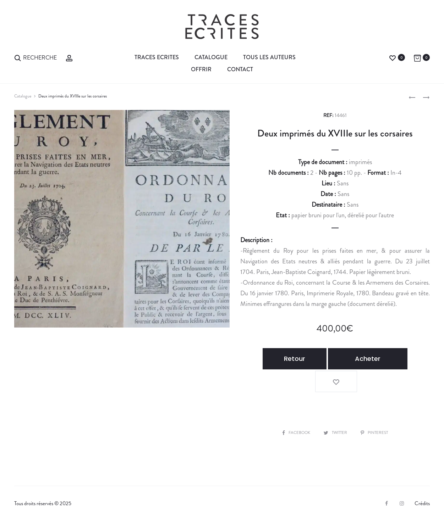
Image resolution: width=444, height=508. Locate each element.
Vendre (62, 491)
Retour (290, 358)
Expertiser (93, 491)
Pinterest (377, 408)
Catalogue (211, 57)
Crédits (422, 479)
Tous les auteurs (269, 57)
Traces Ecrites (157, 57)
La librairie (31, 491)
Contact (240, 69)
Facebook (293, 408)
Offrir (201, 69)
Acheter (355, 358)
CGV (122, 491)
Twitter (336, 408)
